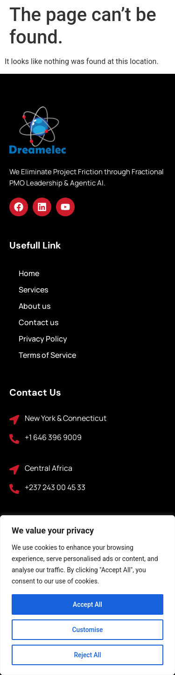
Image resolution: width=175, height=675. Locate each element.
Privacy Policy (43, 339)
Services (33, 289)
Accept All (88, 604)
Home (29, 273)
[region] (87, 595)
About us (34, 306)
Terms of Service (47, 355)
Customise (87, 629)
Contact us (38, 322)
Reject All (87, 655)
